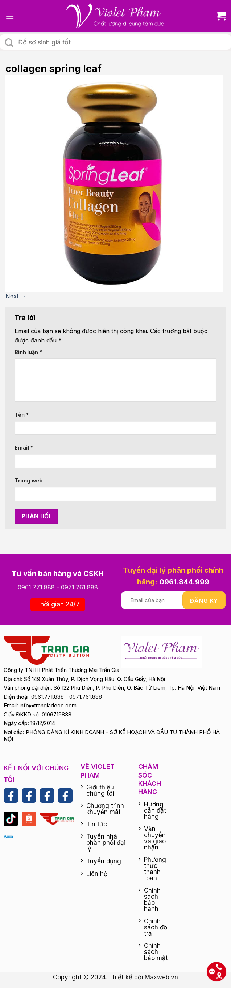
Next (15, 296)
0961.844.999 (184, 582)
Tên (22, 415)
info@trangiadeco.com (48, 705)
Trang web (29, 480)
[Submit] (9, 43)
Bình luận (28, 352)
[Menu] (9, 16)
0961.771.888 (36, 587)
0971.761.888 (79, 587)
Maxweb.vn (161, 977)
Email (24, 447)
